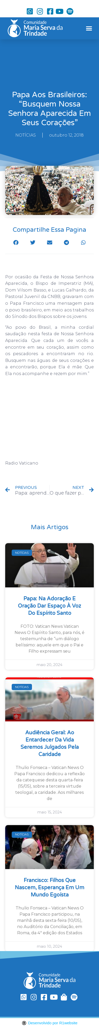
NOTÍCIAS (25, 135)
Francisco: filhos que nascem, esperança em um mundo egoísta (49, 887)
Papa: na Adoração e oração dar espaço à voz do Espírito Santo (49, 606)
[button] (89, 28)
